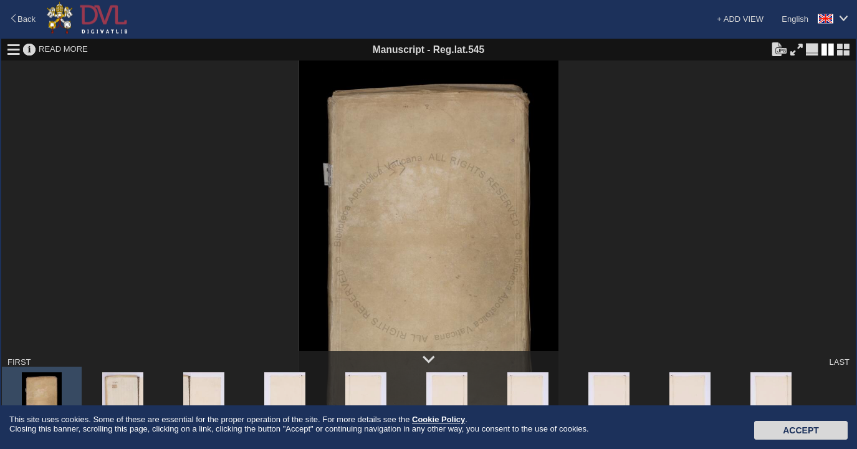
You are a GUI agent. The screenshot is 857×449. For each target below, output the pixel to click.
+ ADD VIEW (740, 19)
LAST (839, 362)
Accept (801, 430)
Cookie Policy (438, 419)
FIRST (19, 362)
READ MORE (63, 49)
